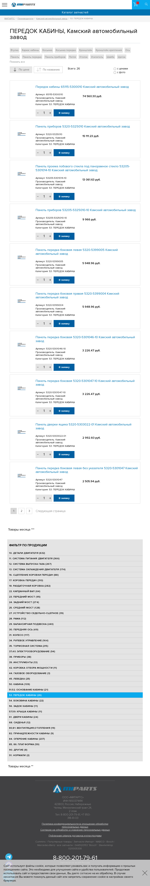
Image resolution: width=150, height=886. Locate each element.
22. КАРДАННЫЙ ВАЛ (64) (24, 591)
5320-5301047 (54, 479)
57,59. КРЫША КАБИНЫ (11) (25, 711)
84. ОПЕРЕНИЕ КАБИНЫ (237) (27, 738)
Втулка (14, 50)
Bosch (110, 841)
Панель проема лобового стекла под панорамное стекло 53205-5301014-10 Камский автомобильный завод (83, 168)
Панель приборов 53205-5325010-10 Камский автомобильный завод (86, 210)
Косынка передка (66, 50)
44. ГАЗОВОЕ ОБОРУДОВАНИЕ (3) (29, 673)
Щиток (121, 57)
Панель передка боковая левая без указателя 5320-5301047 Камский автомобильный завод (87, 470)
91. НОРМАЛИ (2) (19, 755)
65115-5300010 (54, 94)
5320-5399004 (54, 305)
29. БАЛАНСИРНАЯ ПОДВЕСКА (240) (31, 624)
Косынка (47, 50)
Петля (72, 57)
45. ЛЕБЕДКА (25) (19, 678)
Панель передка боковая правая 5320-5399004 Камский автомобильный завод (77, 295)
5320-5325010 (54, 134)
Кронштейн (85, 50)
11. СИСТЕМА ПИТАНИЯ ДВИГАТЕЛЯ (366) (34, 558)
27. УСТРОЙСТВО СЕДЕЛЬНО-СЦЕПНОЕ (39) (36, 613)
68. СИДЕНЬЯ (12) (19, 722)
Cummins (40, 841)
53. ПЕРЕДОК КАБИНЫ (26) (25, 695)
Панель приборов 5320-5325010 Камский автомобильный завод (83, 126)
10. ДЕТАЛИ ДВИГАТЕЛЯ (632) (27, 553)
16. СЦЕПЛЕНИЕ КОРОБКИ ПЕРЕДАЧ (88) (34, 574)
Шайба (110, 57)
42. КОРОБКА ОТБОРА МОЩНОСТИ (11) (33, 667)
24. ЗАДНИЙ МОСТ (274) (24, 602)
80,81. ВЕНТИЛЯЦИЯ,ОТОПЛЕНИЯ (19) (32, 727)
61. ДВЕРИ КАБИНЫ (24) (23, 717)
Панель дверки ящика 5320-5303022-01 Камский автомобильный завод (83, 426)
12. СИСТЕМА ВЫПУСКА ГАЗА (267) (30, 563)
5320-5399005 (54, 261)
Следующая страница (50, 511)
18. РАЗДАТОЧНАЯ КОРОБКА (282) (29, 585)
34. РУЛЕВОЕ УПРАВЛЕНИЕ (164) (28, 640)
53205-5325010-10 (56, 217)
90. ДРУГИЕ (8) (18, 749)
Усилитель (97, 57)
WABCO (100, 841)
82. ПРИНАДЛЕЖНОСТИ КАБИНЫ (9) (31, 733)
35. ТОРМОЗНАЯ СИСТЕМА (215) (28, 645)
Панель (15, 57)
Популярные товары (60, 841)
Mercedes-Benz (46, 845)
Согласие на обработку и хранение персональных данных (75, 829)
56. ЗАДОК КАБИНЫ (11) (23, 706)
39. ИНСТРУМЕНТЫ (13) (23, 662)
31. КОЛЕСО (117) (19, 635)
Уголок (83, 57)
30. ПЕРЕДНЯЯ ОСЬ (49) (23, 629)
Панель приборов (55, 57)
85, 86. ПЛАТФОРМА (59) (24, 744)
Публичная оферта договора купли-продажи (75, 835)
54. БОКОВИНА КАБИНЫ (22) (26, 700)
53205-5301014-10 (56, 177)
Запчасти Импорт (84, 841)
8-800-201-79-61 (75, 857)
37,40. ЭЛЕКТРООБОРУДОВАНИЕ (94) (32, 651)
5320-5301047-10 (56, 392)
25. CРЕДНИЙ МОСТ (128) (24, 607)
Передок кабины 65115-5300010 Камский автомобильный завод (82, 87)
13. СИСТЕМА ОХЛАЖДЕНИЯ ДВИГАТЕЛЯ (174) (37, 569)
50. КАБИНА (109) (19, 684)
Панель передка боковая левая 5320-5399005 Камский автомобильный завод (77, 252)
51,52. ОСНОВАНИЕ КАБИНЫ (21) (28, 689)
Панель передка (32, 57)
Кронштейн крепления (109, 50)
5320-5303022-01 (56, 435)
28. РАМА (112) (17, 618)
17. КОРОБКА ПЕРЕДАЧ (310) (26, 580)
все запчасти (65, 845)
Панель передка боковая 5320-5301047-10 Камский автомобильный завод (85, 383)
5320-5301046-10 (56, 348)
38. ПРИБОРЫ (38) (20, 656)
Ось (127, 50)
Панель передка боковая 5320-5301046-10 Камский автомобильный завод (85, 339)
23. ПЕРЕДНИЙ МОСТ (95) (24, 596)
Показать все (17, 61)
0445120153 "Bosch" (86, 845)
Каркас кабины (30, 50)
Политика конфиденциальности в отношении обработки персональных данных (75, 825)
